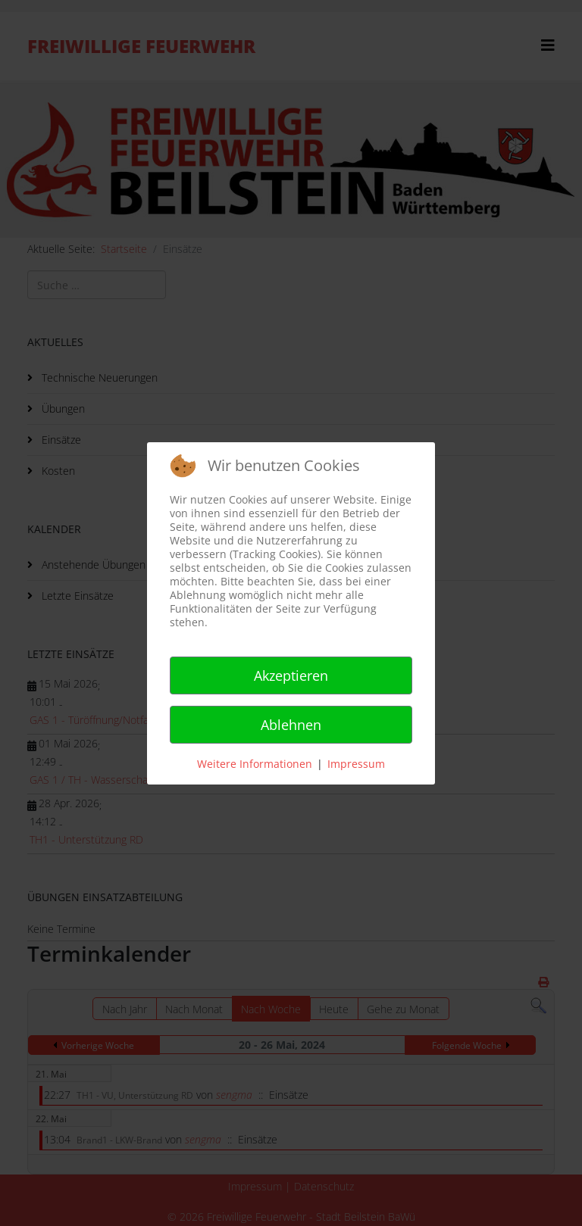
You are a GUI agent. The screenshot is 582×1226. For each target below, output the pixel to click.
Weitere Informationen (254, 764)
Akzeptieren (291, 675)
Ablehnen (291, 725)
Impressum (356, 764)
